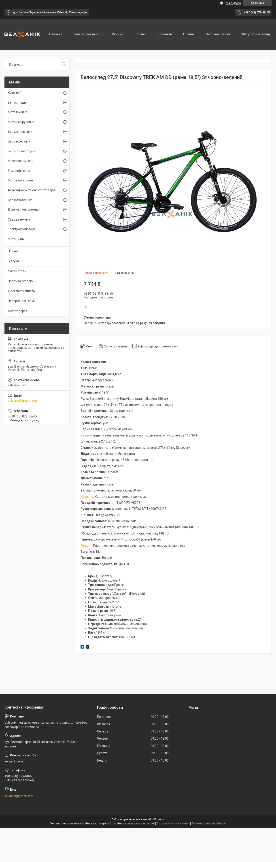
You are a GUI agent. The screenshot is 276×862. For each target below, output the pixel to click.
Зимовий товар (19, 170)
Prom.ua (159, 819)
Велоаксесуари (19, 141)
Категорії (14, 92)
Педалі (86, 545)
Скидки (117, 34)
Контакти (165, 34)
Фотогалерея (18, 311)
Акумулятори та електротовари (31, 190)
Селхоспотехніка (20, 200)
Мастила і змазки (20, 161)
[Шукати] (64, 64)
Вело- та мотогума (21, 151)
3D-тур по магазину (255, 34)
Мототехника (17, 112)
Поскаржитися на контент (173, 823)
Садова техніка (19, 219)
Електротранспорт (21, 229)
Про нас (140, 34)
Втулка (86, 435)
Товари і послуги (86, 34)
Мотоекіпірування (21, 122)
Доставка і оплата (21, 291)
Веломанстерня (218, 34)
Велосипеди (17, 102)
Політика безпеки (21, 281)
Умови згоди (17, 271)
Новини (189, 34)
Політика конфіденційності (208, 823)
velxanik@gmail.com (22, 400)
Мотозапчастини (20, 180)
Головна (55, 34)
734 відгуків (233, 3)
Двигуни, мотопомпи (23, 209)
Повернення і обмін (22, 301)
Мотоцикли (16, 239)
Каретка (87, 496)
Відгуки (13, 261)
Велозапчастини (20, 131)
